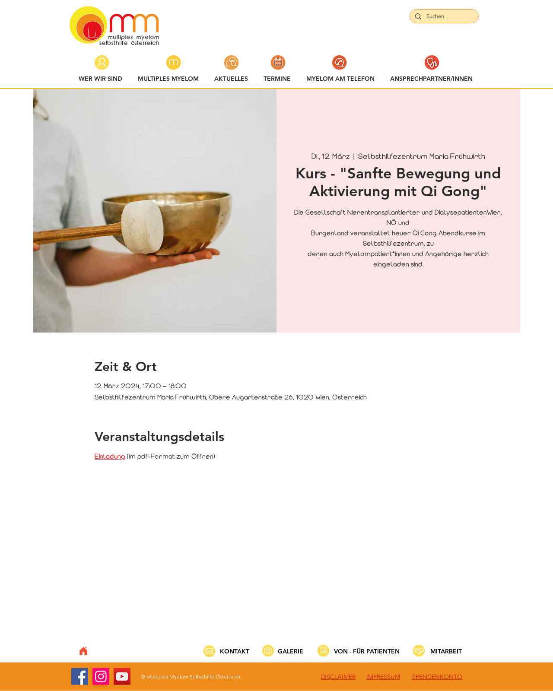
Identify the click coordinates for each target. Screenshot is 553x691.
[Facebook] (79, 676)
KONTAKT (234, 651)
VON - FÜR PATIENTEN (367, 651)
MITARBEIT (446, 651)
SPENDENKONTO (437, 677)
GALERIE (290, 651)
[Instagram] (100, 676)
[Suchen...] (443, 16)
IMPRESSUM (383, 677)
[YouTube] (122, 676)
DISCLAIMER (338, 677)
